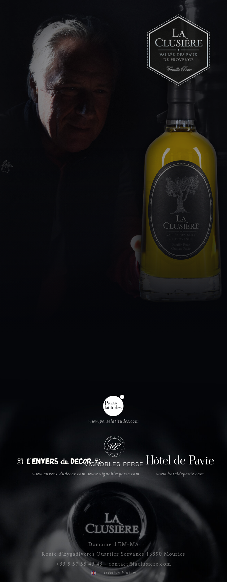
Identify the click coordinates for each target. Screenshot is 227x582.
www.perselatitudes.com (113, 409)
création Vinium (120, 572)
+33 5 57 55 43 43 (79, 564)
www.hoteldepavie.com (180, 465)
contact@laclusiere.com (140, 564)
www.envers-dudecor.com (58, 466)
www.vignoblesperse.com (113, 456)
